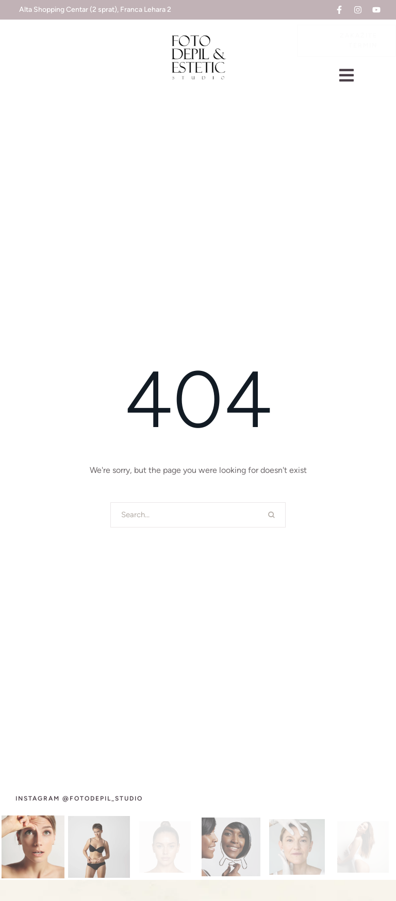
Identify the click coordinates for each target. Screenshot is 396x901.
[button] (339, 10)
